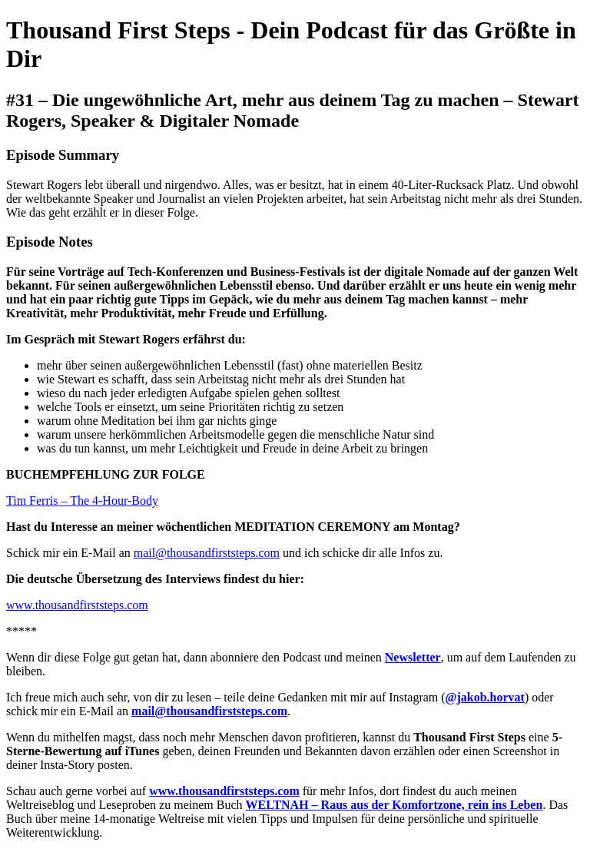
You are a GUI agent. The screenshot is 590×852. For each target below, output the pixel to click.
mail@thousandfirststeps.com (207, 552)
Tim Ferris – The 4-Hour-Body (82, 500)
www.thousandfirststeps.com (77, 605)
